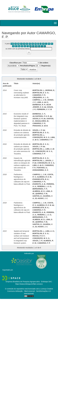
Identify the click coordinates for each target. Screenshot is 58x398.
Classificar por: (16, 63)
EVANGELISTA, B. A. (41, 179)
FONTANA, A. (42, 168)
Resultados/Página (27, 66)
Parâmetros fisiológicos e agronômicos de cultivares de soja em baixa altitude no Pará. (22, 179)
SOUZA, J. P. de (39, 130)
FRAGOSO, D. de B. (40, 126)
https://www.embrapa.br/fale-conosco (29, 284)
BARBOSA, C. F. (39, 114)
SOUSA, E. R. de (39, 119)
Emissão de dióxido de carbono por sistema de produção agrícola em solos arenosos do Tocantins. (22, 149)
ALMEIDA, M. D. (39, 191)
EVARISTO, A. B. (39, 184)
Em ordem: (44, 63)
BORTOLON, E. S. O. (41, 93)
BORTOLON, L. (38, 90)
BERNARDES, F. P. (40, 189)
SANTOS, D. (37, 196)
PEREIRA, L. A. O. (44, 186)
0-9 (12, 43)
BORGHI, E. (50, 90)
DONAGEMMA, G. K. (41, 170)
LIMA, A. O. (49, 231)
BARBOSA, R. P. (39, 105)
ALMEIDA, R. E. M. (44, 177)
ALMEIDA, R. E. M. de (45, 205)
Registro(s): (46, 66)
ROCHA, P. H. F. (39, 236)
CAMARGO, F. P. (39, 95)
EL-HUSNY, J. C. (41, 198)
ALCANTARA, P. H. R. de (42, 116)
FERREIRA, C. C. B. (44, 109)
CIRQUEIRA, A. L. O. (41, 97)
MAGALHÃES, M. (42, 121)
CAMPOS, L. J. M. (39, 100)
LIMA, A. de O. (42, 102)
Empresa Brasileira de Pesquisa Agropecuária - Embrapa (27, 282)
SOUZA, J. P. (38, 241)
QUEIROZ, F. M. (41, 194)
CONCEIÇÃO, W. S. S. (41, 137)
